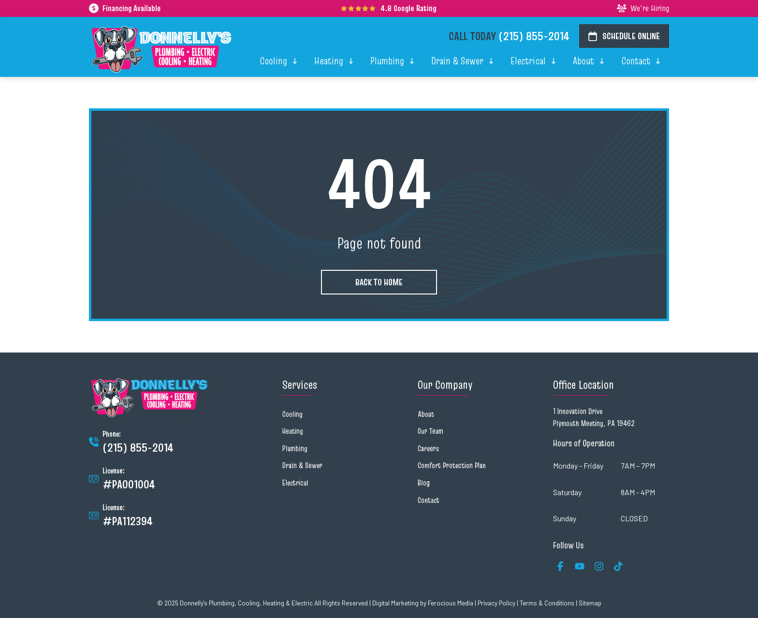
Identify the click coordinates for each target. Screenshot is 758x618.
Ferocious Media (450, 603)
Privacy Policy (496, 603)
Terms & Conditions (547, 603)
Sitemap (590, 603)
